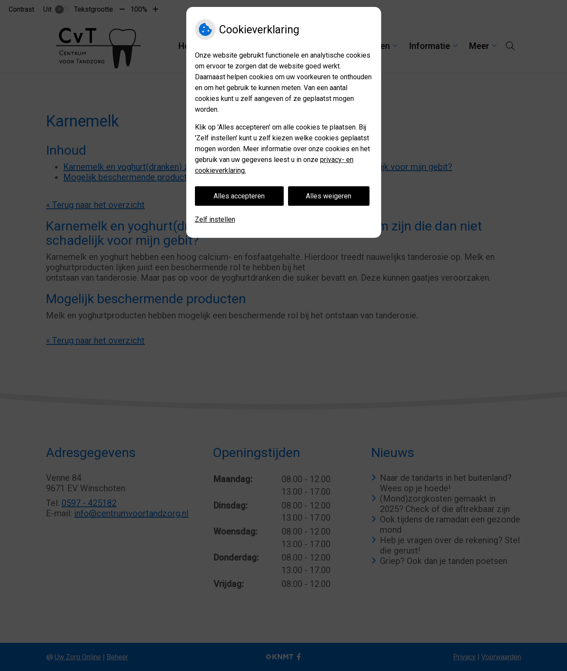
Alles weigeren (328, 196)
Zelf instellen (215, 219)
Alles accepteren (239, 196)
